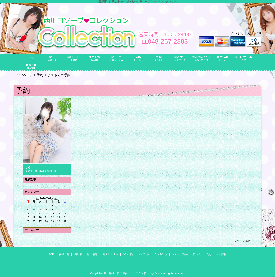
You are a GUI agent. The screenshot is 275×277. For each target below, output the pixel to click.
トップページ (23, 75)
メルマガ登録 (180, 254)
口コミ (197, 254)
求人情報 (221, 254)
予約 (40, 75)
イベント (144, 254)
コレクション (154, 273)
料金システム (110, 254)
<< (37, 198)
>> (55, 198)
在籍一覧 (64, 254)
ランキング (160, 254)
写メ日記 (128, 254)
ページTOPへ (245, 240)
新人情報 (92, 254)
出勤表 (78, 254)
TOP (31, 58)
